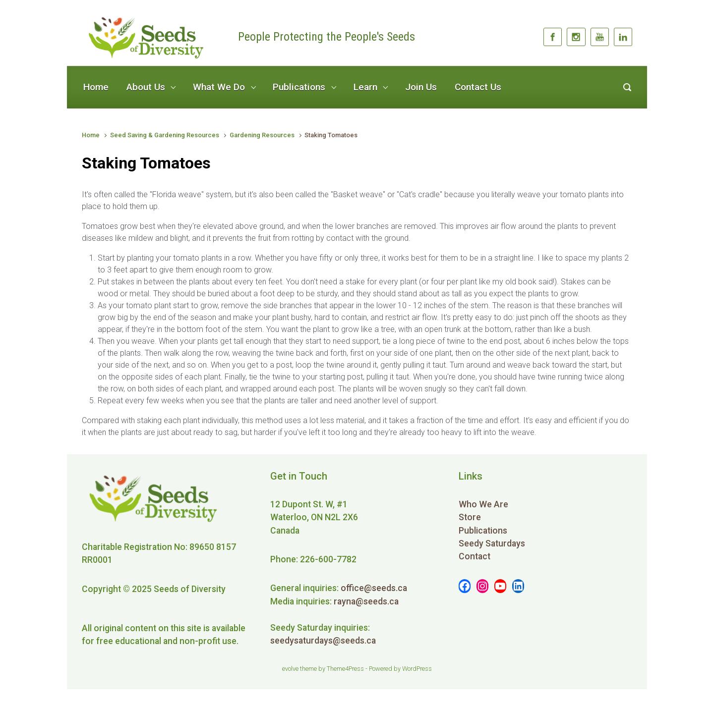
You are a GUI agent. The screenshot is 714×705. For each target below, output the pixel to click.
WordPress (417, 668)
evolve (290, 668)
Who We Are (483, 504)
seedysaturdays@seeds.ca (323, 641)
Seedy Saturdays (492, 543)
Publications (299, 87)
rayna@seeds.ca (366, 601)
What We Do (219, 87)
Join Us (421, 87)
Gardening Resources (262, 135)
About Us (145, 87)
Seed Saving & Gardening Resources (164, 135)
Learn (365, 87)
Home (96, 87)
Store (470, 517)
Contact (474, 556)
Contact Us (478, 87)
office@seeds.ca (374, 588)
